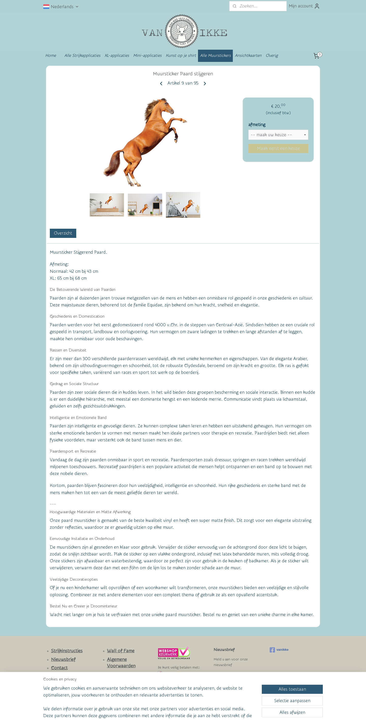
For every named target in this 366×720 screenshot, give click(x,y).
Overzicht (63, 233)
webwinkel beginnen (191, 710)
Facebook (61, 683)
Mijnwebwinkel (233, 710)
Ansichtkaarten (248, 55)
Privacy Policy (117, 683)
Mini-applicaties (147, 55)
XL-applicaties (116, 55)
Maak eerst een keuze (278, 148)
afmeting (256, 124)
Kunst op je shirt (181, 55)
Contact (59, 668)
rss (172, 710)
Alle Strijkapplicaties (82, 55)
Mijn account (304, 6)
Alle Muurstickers (215, 55)
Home (50, 55)
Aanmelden (229, 677)
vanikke (279, 650)
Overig (272, 55)
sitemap (163, 710)
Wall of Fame (120, 651)
